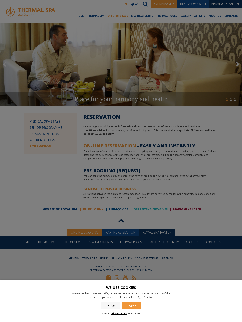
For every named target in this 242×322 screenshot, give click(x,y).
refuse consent (119, 313)
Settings (110, 305)
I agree (131, 305)
